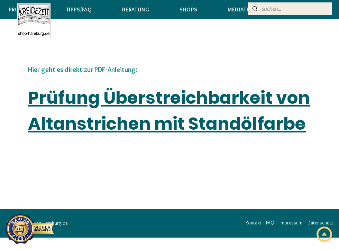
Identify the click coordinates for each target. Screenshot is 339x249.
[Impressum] (291, 223)
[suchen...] (290, 9)
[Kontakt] (253, 223)
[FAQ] (270, 223)
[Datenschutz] (320, 223)
